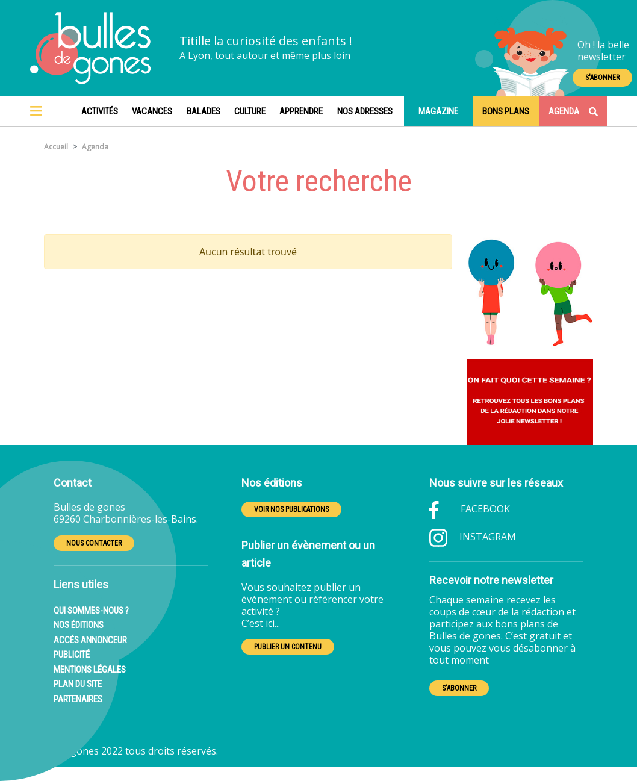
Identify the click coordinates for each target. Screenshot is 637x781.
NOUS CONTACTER (94, 543)
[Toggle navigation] (36, 111)
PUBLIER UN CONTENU (288, 647)
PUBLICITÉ (72, 654)
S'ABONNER (602, 77)
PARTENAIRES (78, 699)
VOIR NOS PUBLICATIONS (291, 509)
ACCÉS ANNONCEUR (90, 640)
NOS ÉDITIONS (79, 625)
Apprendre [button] (301, 111)
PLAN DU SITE (78, 684)
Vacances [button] (152, 111)
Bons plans (505, 111)
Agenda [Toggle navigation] (573, 111)
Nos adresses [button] (365, 111)
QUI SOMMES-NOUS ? (91, 610)
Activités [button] (99, 111)
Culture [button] (250, 111)
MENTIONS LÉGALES (90, 669)
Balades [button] (203, 111)
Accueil (56, 147)
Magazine (438, 111)
